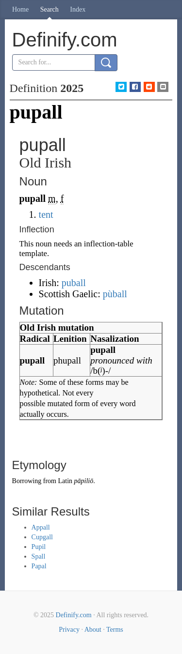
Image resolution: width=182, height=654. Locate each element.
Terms (114, 629)
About (92, 629)
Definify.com (74, 615)
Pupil (39, 546)
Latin (65, 481)
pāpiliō (84, 481)
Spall (39, 556)
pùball (115, 294)
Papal (39, 566)
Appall (41, 527)
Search (49, 9)
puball (74, 282)
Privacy (69, 629)
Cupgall (42, 537)
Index (77, 9)
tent (46, 214)
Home (20, 9)
